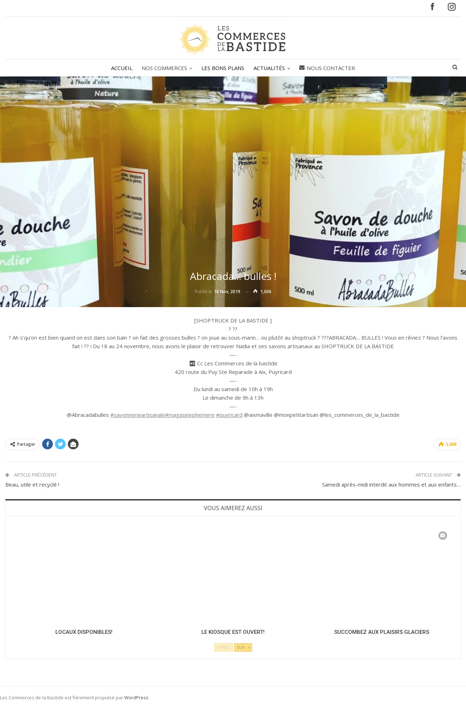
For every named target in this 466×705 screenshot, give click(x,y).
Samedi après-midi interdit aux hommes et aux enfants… (391, 484)
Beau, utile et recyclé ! (32, 484)
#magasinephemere (190, 414)
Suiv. (243, 647)
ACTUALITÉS (270, 68)
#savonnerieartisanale (137, 414)
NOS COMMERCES (163, 68)
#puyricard (229, 414)
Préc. (224, 647)
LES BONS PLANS (222, 68)
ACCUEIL (119, 68)
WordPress (136, 697)
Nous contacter (329, 68)
